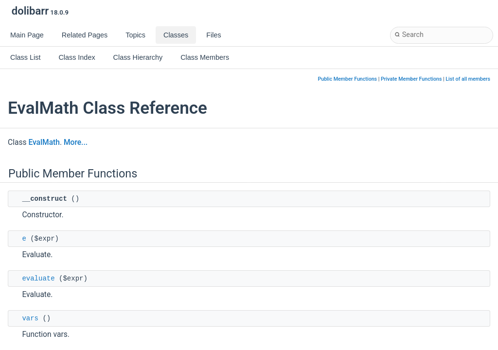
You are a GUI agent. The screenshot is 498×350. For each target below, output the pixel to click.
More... (76, 142)
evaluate (38, 278)
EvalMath (44, 142)
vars (30, 318)
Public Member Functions (347, 79)
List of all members (467, 79)
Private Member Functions (411, 79)
